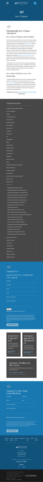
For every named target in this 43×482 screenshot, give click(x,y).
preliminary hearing (10, 82)
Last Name (8, 285)
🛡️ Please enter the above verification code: (15, 311)
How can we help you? (11, 301)
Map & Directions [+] (21, 456)
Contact (32, 438)
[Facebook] (19, 467)
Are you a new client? (10, 297)
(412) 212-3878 (21, 462)
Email (7, 293)
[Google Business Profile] (24, 467)
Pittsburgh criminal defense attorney (25, 55)
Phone (7, 289)
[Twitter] (21, 467)
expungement (29, 43)
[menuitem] (21, 108)
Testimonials (22, 438)
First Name (8, 396)
